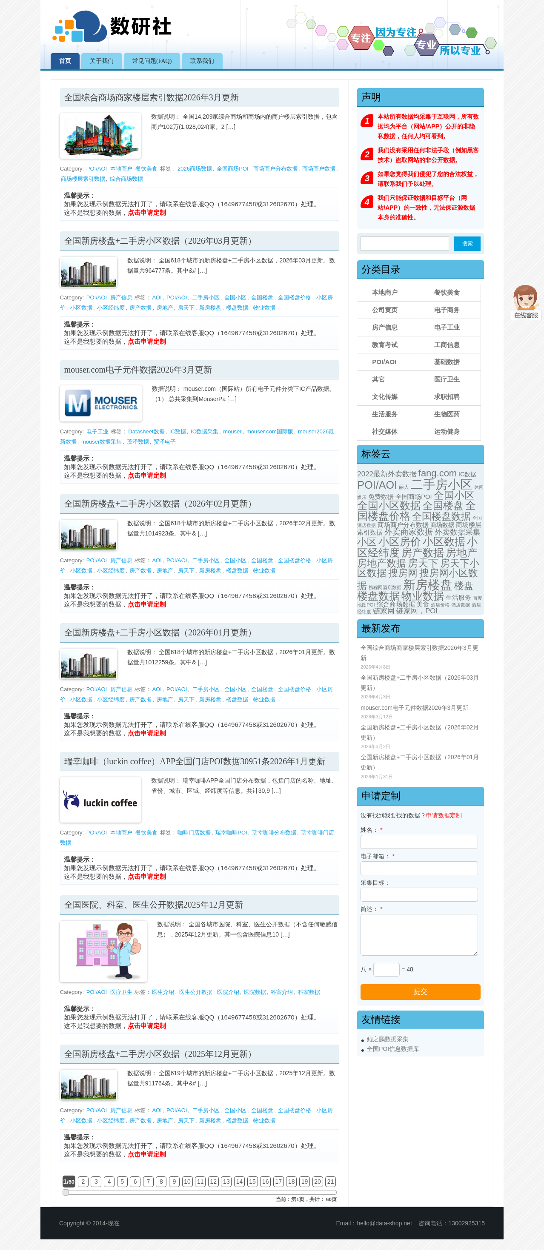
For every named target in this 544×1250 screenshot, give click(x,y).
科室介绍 (282, 992)
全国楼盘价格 (294, 297)
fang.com (437, 473)
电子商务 (447, 309)
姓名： (371, 829)
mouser (232, 431)
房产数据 (140, 308)
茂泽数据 (138, 441)
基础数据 (447, 361)
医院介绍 (228, 992)
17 (278, 1181)
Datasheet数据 (146, 431)
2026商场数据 (195, 168)
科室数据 (309, 992)
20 (317, 1181)
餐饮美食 (146, 168)
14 (239, 1181)
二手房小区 (206, 297)
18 (291, 1181)
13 (226, 1181)
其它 (378, 379)
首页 (65, 61)
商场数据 (442, 524)
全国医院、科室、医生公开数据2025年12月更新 (153, 904)
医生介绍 (163, 992)
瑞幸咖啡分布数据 (274, 832)
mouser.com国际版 (269, 431)
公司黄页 (385, 309)
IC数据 (177, 431)
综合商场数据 (126, 179)
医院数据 (255, 992)
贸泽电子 (165, 441)
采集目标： (375, 882)
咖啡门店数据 (194, 832)
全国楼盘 (262, 297)
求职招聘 (447, 396)
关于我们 (102, 61)
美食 (422, 604)
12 (213, 1181)
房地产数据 (381, 563)
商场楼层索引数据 (83, 179)
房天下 (186, 308)
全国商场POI (232, 168)
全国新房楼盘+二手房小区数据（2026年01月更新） (160, 632)
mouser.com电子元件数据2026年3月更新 (138, 369)
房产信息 (121, 297)
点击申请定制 (147, 212)
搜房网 (403, 573)
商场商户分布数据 (275, 168)
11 (200, 1181)
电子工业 (97, 431)
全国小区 (235, 297)
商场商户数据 (318, 168)
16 (265, 1181)
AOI (156, 297)
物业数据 (264, 308)
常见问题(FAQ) (152, 61)
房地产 (165, 308)
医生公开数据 (195, 992)
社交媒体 (385, 431)
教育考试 (385, 344)
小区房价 (399, 541)
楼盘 (464, 586)
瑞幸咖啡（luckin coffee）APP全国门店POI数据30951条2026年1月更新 (195, 761)
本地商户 (121, 168)
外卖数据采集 (458, 531)
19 (304, 1181)
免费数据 (381, 496)
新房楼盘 (210, 308)
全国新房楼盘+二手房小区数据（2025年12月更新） (160, 1054)
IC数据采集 (204, 431)
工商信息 (447, 344)
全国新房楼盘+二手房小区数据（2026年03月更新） (160, 240)
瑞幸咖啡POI (231, 832)
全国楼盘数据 (441, 516)
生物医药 (447, 414)
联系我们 (202, 61)
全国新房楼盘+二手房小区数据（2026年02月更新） (160, 503)
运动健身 (447, 431)
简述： (371, 908)
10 (187, 1181)
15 (252, 1181)
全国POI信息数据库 (393, 1049)
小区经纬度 (111, 308)
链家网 (384, 611)
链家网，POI (417, 611)
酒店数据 (460, 604)
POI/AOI (96, 168)
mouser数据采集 (101, 441)
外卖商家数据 (408, 531)
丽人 (404, 487)
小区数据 (81, 308)
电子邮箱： (377, 856)
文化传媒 (385, 396)
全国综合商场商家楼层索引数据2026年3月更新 (151, 97)
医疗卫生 (121, 992)
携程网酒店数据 (385, 587)
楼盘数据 (237, 308)
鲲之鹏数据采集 (388, 1039)
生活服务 (385, 414)
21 (330, 1181)
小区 (367, 542)
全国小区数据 (389, 505)
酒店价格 (440, 604)
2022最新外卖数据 (387, 474)
